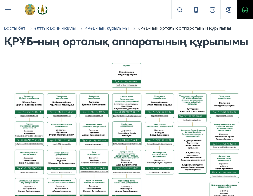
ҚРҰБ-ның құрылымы (106, 28)
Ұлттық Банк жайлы (55, 28)
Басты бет (14, 28)
